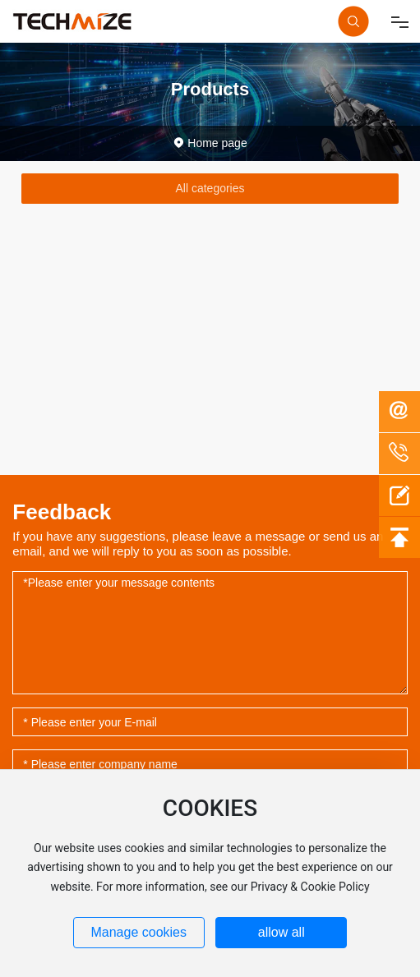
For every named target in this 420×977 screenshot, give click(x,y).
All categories (209, 188)
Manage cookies (138, 932)
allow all (281, 932)
